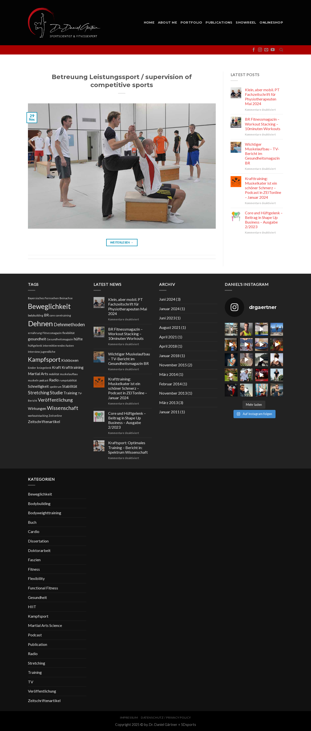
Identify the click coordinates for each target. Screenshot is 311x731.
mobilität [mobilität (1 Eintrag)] (54, 374)
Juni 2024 (167, 299)
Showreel (246, 22)
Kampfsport (38, 616)
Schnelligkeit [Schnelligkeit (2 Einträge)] (38, 386)
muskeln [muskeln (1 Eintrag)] (33, 380)
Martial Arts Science (45, 625)
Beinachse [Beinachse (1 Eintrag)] (66, 298)
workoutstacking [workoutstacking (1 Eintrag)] (38, 415)
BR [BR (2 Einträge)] (46, 315)
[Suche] (281, 49)
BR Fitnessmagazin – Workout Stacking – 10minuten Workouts (262, 124)
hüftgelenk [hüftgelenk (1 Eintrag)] (35, 345)
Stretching (36, 663)
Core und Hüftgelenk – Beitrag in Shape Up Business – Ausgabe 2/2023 (264, 219)
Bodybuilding (39, 503)
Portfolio (191, 22)
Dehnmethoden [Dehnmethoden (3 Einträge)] (69, 324)
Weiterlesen (122, 242)
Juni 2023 (167, 318)
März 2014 (168, 374)
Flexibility (36, 578)
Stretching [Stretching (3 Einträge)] (38, 392)
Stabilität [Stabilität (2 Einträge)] (69, 386)
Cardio (33, 531)
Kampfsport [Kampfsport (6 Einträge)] (44, 359)
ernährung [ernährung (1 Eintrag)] (35, 332)
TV (30, 681)
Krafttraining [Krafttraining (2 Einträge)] (73, 367)
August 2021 (170, 327)
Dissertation (38, 541)
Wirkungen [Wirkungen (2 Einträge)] (37, 408)
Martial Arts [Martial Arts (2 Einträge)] (38, 373)
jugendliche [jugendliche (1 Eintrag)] (48, 351)
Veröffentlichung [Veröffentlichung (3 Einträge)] (55, 400)
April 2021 (168, 336)
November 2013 (173, 393)
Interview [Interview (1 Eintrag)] (34, 351)
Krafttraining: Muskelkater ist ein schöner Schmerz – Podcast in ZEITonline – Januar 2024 (263, 187)
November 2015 (173, 364)
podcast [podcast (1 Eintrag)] (43, 380)
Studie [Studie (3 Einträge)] (56, 392)
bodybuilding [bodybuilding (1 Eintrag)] (35, 315)
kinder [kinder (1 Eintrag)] (32, 367)
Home (149, 22)
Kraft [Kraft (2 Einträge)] (56, 367)
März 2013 (168, 402)
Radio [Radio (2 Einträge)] (54, 380)
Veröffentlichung (42, 691)
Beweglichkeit (40, 494)
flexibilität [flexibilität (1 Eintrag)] (68, 332)
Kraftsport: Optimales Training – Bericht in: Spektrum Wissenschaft (128, 447)
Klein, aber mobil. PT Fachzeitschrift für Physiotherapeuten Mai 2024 (262, 96)
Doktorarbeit (39, 550)
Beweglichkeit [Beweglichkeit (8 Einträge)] (49, 306)
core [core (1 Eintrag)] (52, 315)
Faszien (34, 559)
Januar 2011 (169, 411)
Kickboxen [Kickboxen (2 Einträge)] (69, 360)
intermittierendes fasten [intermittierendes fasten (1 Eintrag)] (58, 345)
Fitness (34, 569)
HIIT (32, 606)
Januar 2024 (169, 308)
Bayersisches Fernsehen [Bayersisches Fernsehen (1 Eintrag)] (43, 298)
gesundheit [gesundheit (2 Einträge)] (37, 339)
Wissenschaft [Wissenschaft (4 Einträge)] (62, 408)
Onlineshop (271, 22)
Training (35, 672)
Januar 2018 (169, 355)
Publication (37, 644)
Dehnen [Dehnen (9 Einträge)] (40, 323)
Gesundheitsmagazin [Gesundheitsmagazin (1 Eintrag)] (60, 339)
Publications (219, 22)
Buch (32, 522)
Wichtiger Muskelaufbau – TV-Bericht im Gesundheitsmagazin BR (262, 153)
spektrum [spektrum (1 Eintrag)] (55, 386)
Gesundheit (37, 597)
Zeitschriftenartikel (44, 700)
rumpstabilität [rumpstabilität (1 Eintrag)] (68, 380)
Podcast (35, 634)
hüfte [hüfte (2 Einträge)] (78, 339)
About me (167, 22)
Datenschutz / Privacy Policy (166, 717)
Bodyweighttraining (44, 512)
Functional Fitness (43, 588)
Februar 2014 (170, 383)
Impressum (129, 717)
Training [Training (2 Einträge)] (70, 393)
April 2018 (168, 346)
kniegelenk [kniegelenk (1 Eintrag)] (44, 367)
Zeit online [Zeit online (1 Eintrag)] (55, 415)
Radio (33, 653)
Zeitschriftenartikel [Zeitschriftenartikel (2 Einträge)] (44, 421)
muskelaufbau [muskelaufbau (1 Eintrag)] (69, 374)
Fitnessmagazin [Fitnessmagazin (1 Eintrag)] (52, 332)
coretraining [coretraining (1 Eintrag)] (63, 315)
